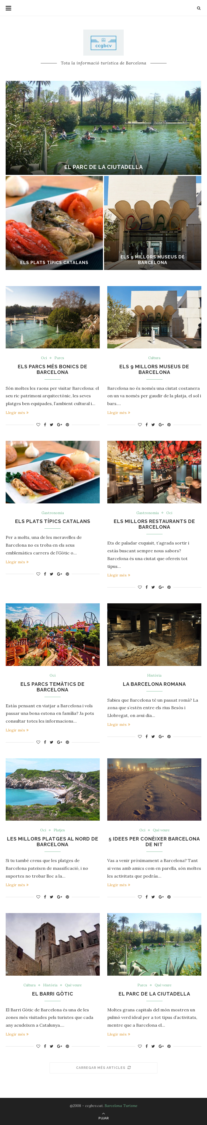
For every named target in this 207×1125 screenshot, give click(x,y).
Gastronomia (53, 513)
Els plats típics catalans (54, 262)
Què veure (161, 830)
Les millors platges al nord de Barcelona (52, 841)
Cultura (154, 358)
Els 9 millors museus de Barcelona (152, 259)
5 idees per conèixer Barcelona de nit (154, 841)
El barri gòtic (52, 994)
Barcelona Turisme (121, 1105)
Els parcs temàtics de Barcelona (52, 687)
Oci (44, 358)
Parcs (59, 358)
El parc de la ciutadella (103, 167)
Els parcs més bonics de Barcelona (52, 369)
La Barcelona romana (154, 684)
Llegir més (17, 412)
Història (154, 675)
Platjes (59, 830)
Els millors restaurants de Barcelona (154, 524)
